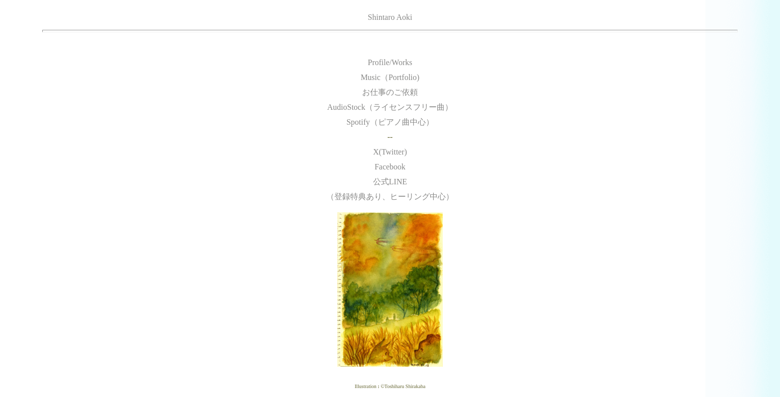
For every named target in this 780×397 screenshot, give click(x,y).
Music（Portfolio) (390, 77)
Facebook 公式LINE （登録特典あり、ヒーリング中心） (390, 181)
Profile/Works (390, 62)
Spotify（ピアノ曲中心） (389, 122)
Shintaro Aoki (390, 17)
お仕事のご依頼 (390, 92)
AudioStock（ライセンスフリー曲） (390, 107)
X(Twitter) (390, 152)
